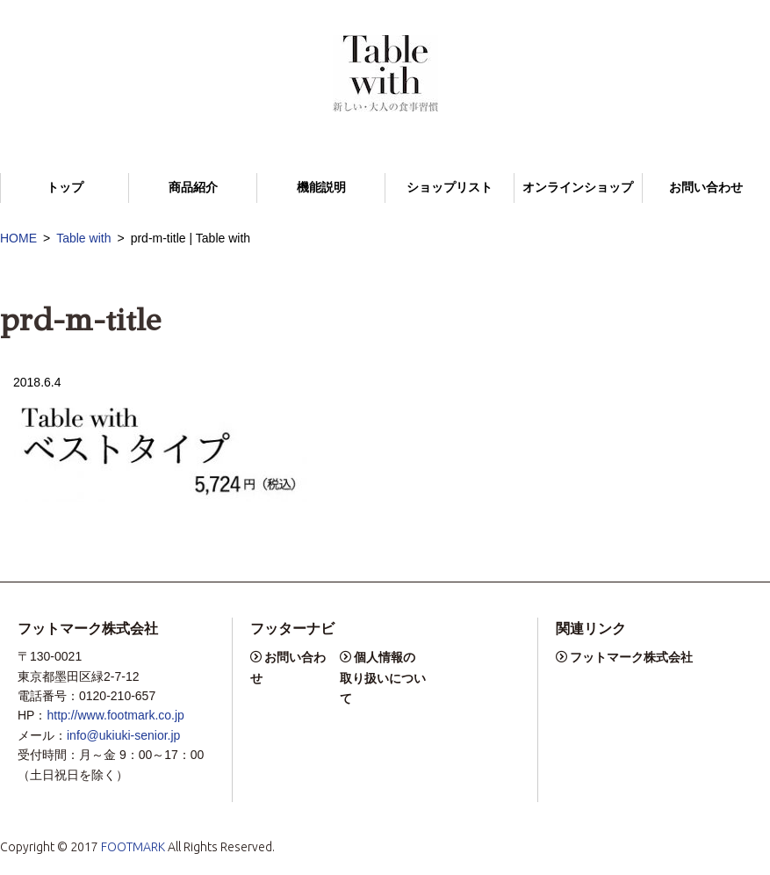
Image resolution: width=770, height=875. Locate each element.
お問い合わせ (706, 187)
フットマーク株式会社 (631, 657)
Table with (83, 238)
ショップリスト (450, 187)
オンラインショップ (577, 187)
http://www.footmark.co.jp (115, 715)
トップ (65, 187)
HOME (18, 238)
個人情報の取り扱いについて (383, 677)
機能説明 (321, 187)
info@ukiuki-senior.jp (123, 735)
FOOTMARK (133, 847)
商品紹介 (193, 187)
